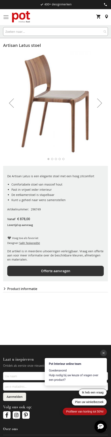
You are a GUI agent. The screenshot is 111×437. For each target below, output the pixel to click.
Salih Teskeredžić (29, 243)
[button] (11, 103)
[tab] (55, 288)
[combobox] (55, 31)
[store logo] (21, 17)
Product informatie (22, 288)
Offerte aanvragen (55, 271)
